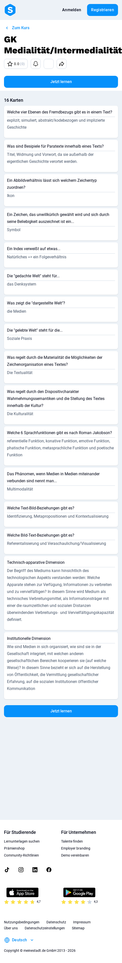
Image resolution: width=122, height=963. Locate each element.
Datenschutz (56, 922)
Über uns (11, 928)
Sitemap (78, 928)
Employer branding (75, 848)
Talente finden (72, 841)
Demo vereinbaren (75, 855)
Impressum (82, 922)
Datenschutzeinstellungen (45, 928)
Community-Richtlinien (21, 855)
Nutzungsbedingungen (21, 922)
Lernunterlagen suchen (22, 841)
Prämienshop (14, 848)
